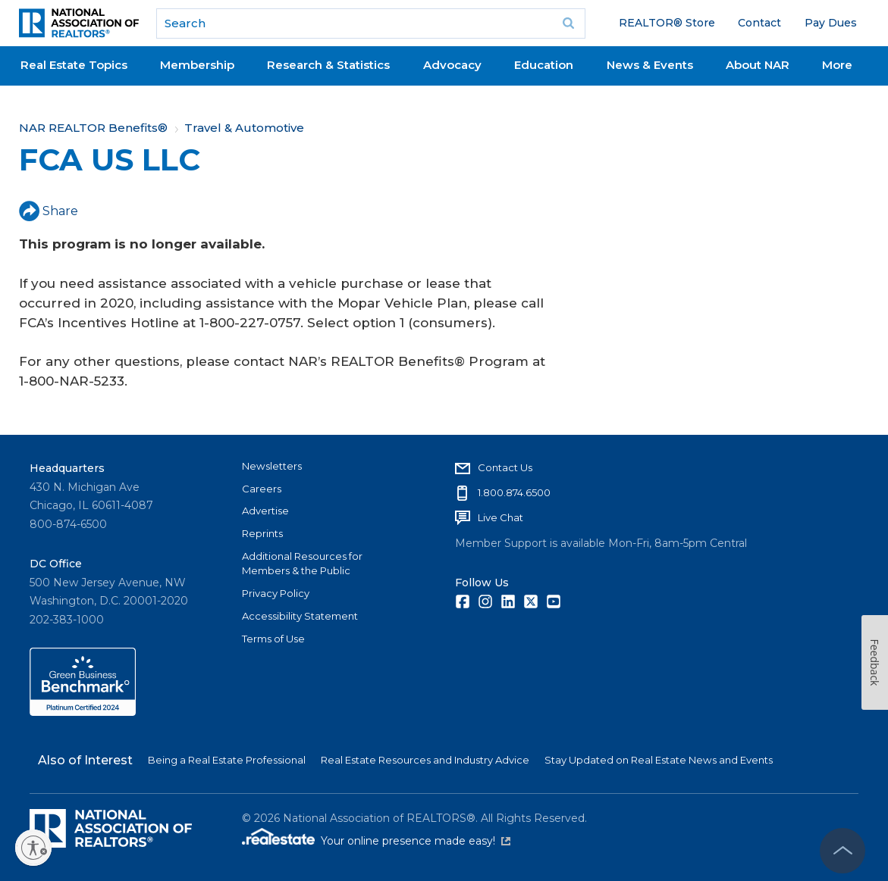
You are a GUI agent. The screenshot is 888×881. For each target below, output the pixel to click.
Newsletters (272, 466)
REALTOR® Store (667, 23)
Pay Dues (831, 23)
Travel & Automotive (244, 127)
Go (569, 23)
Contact (759, 23)
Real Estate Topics (73, 65)
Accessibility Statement (300, 616)
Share (48, 211)
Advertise (265, 511)
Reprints (262, 533)
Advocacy (452, 65)
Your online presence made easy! (415, 841)
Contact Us (505, 467)
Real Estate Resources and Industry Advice (425, 760)
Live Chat (500, 517)
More (837, 65)
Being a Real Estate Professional (227, 760)
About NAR (757, 65)
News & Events (650, 65)
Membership (197, 65)
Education (543, 65)
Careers (261, 489)
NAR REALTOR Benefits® (93, 127)
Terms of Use (273, 639)
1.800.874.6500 (514, 492)
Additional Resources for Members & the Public (302, 563)
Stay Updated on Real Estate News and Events (658, 760)
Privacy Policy (275, 593)
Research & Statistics (328, 65)
